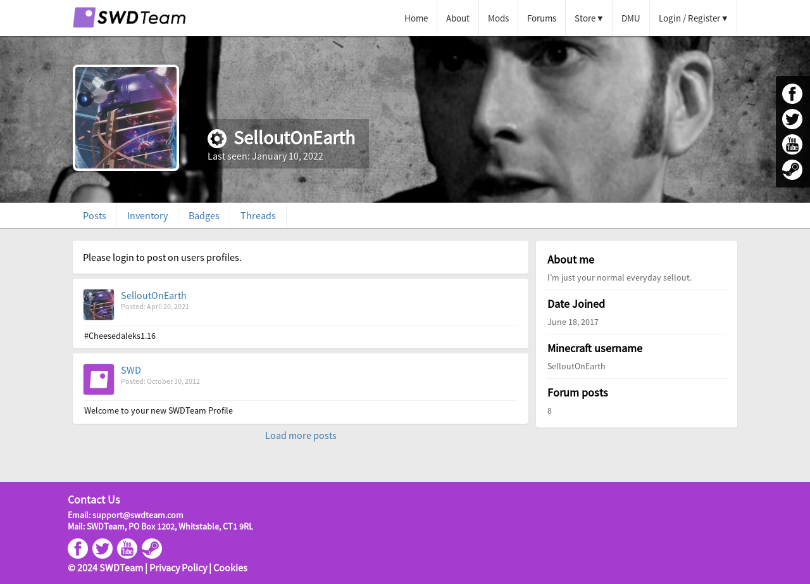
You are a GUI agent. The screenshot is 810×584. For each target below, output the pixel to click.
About (458, 18)
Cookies (230, 567)
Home (416, 18)
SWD (131, 370)
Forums (541, 18)
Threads (258, 215)
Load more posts (301, 435)
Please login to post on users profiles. (162, 257)
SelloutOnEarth (154, 295)
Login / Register (689, 18)
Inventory (147, 215)
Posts (94, 215)
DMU (630, 18)
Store (585, 18)
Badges (204, 215)
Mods (498, 18)
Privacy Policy (178, 567)
